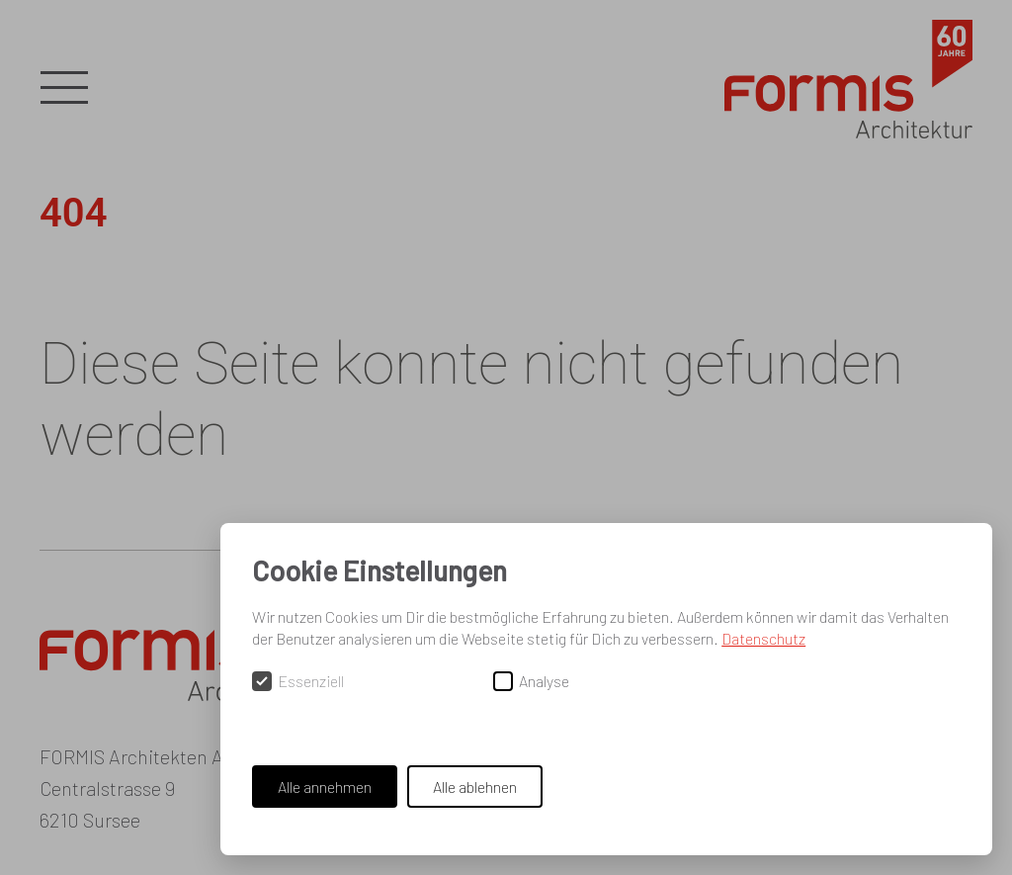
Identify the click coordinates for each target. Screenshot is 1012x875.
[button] (64, 89)
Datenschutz (763, 638)
